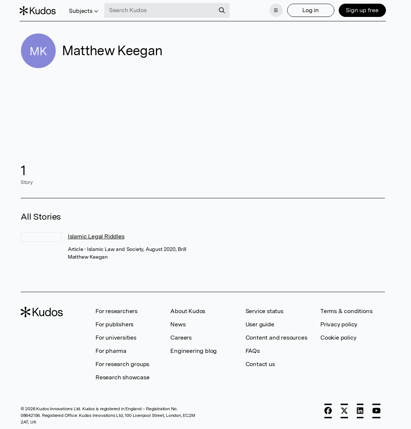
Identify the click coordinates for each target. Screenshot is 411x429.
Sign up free (361, 10)
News (177, 323)
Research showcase (122, 376)
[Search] (222, 10)
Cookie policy (338, 336)
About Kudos (187, 310)
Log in (310, 10)
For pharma (110, 350)
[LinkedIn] (360, 410)
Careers (181, 336)
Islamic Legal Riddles (96, 235)
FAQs (252, 350)
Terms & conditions (346, 310)
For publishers (114, 323)
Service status (264, 310)
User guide (259, 323)
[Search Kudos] (160, 10)
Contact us (260, 363)
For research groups (122, 363)
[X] (344, 410)
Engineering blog (193, 350)
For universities (115, 336)
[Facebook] (328, 410)
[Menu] (275, 10)
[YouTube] (376, 410)
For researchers (116, 310)
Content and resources (276, 336)
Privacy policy (338, 323)
